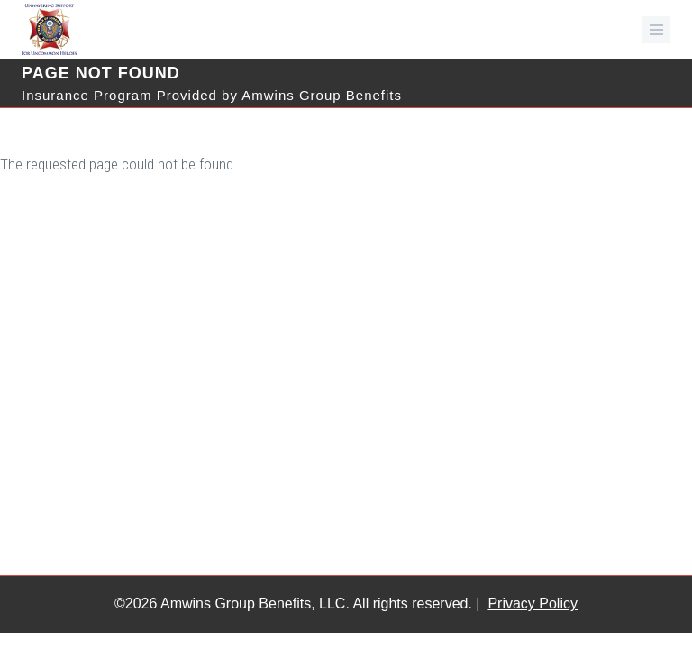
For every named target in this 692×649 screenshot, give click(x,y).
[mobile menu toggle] (656, 29)
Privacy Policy (532, 603)
